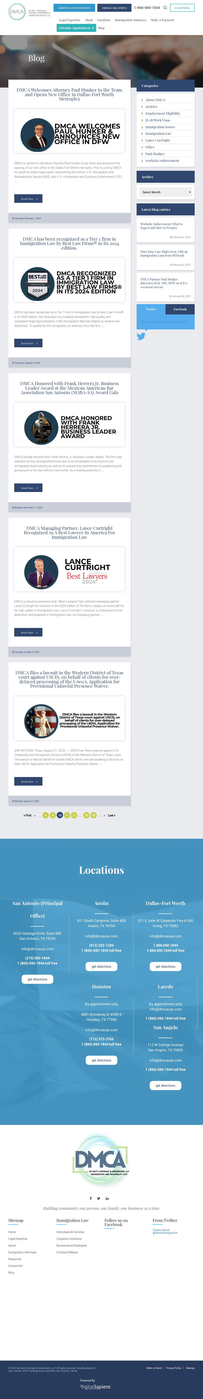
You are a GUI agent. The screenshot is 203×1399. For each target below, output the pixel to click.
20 (86, 815)
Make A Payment (162, 20)
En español (182, 8)
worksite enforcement (162, 160)
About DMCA (155, 100)
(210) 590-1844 (37, 958)
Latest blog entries (156, 209)
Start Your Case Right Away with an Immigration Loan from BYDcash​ (164, 254)
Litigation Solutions (68, 1239)
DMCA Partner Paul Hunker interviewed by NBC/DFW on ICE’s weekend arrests (164, 283)
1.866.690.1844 (165, 945)
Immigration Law (158, 133)
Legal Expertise (69, 20)
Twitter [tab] (151, 309)
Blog (101, 28)
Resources (14, 1259)
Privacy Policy (173, 1368)
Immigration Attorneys (130, 20)
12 (74, 815)
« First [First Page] (27, 815)
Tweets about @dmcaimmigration (164, 322)
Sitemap (190, 1368)
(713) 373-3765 (101, 1039)
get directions (37, 979)
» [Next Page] (104, 815)
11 (67, 815)
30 (93, 815)
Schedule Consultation (74, 8)
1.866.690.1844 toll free (166, 950)
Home (12, 1232)
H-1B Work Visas (158, 120)
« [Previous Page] (34, 815)
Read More (29, 198)
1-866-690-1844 (147, 7)
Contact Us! (15, 1266)
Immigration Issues (160, 127)
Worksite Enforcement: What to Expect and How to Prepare (162, 226)
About (89, 20)
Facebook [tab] (180, 309)
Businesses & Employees (71, 1245)
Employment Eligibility (163, 113)
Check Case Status (114, 8)
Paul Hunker (155, 153)
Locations (103, 20)
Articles (151, 106)
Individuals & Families (70, 1232)
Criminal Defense (67, 1252)
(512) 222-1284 (101, 945)
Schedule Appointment (74, 28)
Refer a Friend (154, 1368)
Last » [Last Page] (111, 815)
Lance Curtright (158, 140)
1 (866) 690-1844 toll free (37, 963)
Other (150, 147)
